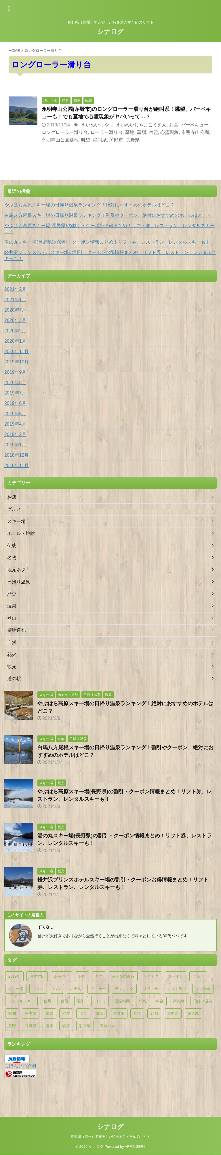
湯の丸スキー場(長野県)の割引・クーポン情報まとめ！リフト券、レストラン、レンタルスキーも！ (107, 242)
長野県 (133, 139)
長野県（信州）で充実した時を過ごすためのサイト (110, 1124)
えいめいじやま (97, 124)
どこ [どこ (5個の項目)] (99, 976)
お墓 (173, 124)
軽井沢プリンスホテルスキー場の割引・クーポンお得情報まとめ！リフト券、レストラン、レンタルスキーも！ (110, 255)
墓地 (129, 132)
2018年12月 (16, 455)
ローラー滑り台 (106, 132)
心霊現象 (169, 132)
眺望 (85, 139)
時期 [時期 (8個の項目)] (12, 1013)
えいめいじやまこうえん (141, 124)
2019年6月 (15, 403)
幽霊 (153, 132)
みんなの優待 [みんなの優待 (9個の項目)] (123, 976)
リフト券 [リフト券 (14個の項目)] (150, 989)
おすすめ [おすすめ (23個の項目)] (37, 976)
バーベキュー (195, 124)
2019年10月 (16, 361)
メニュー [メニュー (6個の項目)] (98, 989)
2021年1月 (15, 299)
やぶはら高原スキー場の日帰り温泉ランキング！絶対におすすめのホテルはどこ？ (89, 204)
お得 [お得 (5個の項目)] (82, 976)
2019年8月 (15, 382)
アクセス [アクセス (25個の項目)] (151, 976)
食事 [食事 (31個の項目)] (66, 1026)
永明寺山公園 (195, 132)
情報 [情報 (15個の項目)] (143, 1001)
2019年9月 (15, 372)
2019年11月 (16, 351)
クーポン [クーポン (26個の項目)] (175, 976)
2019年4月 (15, 424)
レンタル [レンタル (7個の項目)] (202, 989)
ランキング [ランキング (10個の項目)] (124, 989)
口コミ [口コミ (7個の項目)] (100, 1001)
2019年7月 (15, 392)
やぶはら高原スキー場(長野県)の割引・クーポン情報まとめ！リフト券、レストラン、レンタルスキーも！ (109, 228)
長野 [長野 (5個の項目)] (12, 1026)
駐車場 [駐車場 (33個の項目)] (85, 1026)
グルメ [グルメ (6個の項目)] (198, 976)
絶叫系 (100, 139)
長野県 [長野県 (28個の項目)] (30, 1026)
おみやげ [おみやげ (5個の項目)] (61, 976)
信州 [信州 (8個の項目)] (47, 1001)
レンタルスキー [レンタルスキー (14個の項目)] (21, 1001)
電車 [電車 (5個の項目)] (49, 1026)
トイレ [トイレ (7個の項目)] (38, 989)
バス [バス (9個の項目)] (57, 989)
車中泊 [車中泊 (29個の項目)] (172, 1013)
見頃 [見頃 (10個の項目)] (137, 1013)
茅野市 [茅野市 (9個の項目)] (118, 1013)
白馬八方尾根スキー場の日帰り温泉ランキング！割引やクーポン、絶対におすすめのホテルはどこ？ (108, 215)
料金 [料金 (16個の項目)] (159, 1001)
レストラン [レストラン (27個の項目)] (176, 989)
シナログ (110, 31)
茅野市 (116, 139)
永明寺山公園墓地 (60, 139)
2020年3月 (15, 320)
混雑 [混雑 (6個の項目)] (66, 1013)
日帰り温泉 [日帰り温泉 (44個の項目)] (202, 1001)
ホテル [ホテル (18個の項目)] (75, 989)
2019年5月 (15, 413)
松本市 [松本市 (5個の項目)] (30, 1013)
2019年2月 (15, 434)
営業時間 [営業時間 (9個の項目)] (122, 1001)
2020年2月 (15, 330)
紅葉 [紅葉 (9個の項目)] (100, 1013)
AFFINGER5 (135, 1134)
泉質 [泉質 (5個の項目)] (49, 1013)
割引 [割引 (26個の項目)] (81, 1001)
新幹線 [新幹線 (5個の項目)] (178, 1001)
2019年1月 (15, 444)
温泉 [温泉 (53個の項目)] (83, 1013)
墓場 (141, 132)
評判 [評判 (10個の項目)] (154, 1013)
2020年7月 (15, 310)
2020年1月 (15, 341)
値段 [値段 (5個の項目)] (64, 1001)
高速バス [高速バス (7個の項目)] (107, 1026)
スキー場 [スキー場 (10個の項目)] (15, 989)
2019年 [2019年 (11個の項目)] (14, 976)
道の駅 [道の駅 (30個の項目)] (193, 1013)
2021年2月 (15, 289)
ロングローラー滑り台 (65, 132)
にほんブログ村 (20, 1065)
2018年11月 (16, 465)
